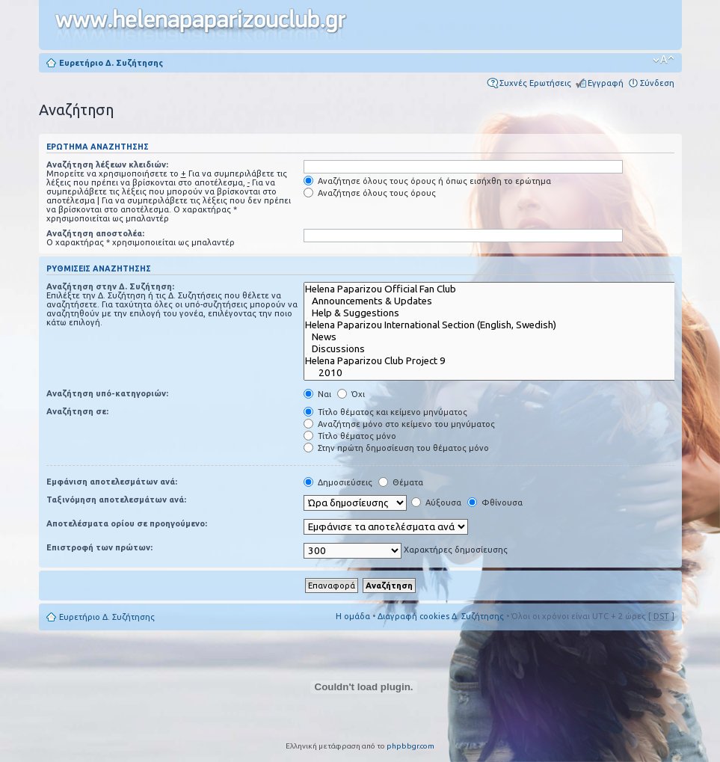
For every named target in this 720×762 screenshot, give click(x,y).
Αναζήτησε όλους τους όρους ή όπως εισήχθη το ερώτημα (427, 180)
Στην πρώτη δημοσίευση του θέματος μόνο (396, 447)
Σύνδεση (657, 83)
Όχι (351, 394)
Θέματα (400, 482)
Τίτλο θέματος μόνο (350, 435)
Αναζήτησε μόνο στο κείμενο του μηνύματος (399, 424)
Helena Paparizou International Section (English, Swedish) (500, 325)
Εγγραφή (606, 83)
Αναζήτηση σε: (77, 411)
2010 (500, 373)
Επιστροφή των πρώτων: (99, 547)
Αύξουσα (436, 502)
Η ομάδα (353, 616)
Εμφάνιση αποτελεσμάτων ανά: (111, 481)
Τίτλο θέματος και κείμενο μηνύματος (385, 412)
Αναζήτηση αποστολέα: (95, 233)
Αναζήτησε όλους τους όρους (370, 192)
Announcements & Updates (500, 301)
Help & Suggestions (500, 313)
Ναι (317, 394)
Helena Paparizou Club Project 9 (500, 361)
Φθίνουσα (495, 502)
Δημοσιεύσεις (338, 482)
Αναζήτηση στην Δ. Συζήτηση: (110, 286)
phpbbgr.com (410, 746)
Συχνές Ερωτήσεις (535, 83)
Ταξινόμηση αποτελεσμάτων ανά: (116, 499)
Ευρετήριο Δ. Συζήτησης (111, 62)
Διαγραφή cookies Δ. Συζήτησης (441, 616)
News (500, 337)
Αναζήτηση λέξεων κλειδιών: (107, 164)
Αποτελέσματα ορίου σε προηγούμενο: (126, 523)
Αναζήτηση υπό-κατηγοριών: (107, 393)
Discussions (500, 349)
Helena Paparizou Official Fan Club (500, 289)
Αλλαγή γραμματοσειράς (663, 60)
